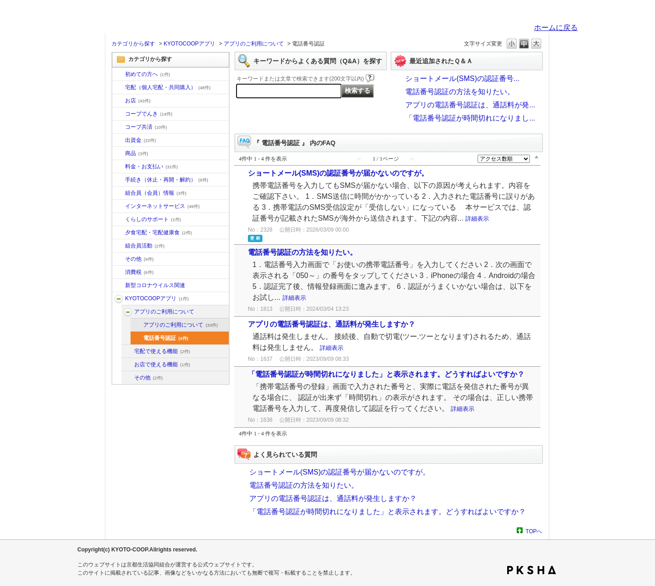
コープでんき (148, 114)
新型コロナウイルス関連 (155, 285)
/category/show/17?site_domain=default (119, 233)
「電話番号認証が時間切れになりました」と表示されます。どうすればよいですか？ (386, 374)
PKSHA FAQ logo (531, 570)
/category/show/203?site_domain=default (128, 365)
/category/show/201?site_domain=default (128, 312)
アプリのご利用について (254, 43)
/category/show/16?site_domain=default (119, 220)
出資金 (140, 140)
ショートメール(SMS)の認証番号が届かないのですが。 (338, 173)
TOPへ (534, 531)
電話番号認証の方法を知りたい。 (459, 92)
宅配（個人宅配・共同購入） (168, 87)
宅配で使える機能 (162, 351)
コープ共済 (146, 127)
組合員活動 (145, 245)
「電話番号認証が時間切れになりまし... (470, 118)
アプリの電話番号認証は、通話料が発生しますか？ (331, 324)
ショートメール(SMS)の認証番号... (462, 78)
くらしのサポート (153, 219)
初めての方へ (147, 74)
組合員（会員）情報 (155, 193)
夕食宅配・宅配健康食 (158, 232)
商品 (136, 153)
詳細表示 (477, 218)
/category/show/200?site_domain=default (119, 299)
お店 (138, 100)
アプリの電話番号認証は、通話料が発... (470, 105)
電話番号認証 (165, 338)
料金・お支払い (151, 166)
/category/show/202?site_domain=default (128, 352)
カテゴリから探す (133, 43)
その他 (139, 259)
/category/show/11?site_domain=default (119, 154)
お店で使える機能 (162, 364)
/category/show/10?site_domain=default (119, 75)
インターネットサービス (162, 206)
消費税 (139, 272)
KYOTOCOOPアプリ (189, 43)
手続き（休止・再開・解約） (166, 180)
